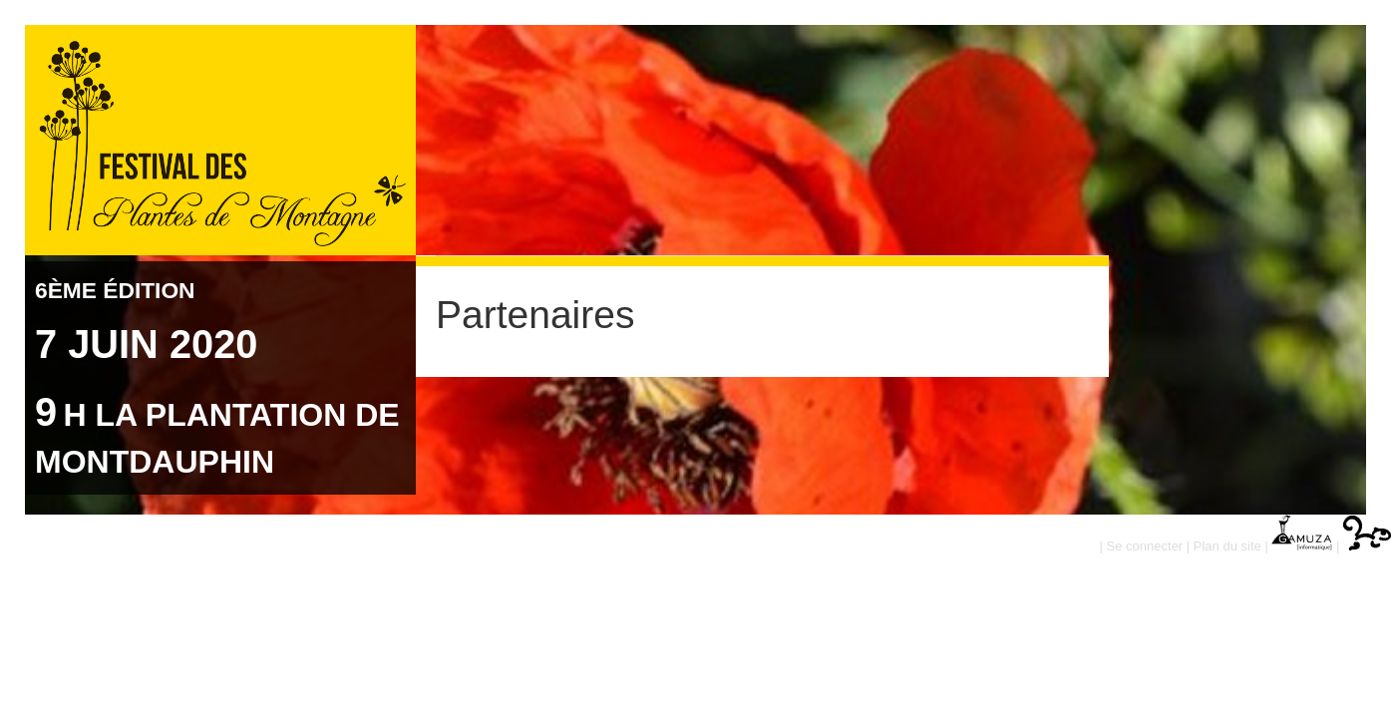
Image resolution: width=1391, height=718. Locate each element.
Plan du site (1227, 545)
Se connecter (1145, 545)
